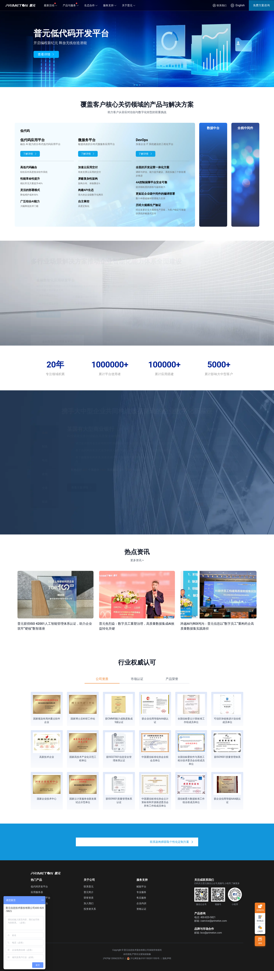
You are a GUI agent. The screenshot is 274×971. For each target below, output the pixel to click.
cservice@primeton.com (213, 920)
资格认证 (141, 909)
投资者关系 (90, 909)
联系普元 (88, 886)
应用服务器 (37, 892)
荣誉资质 (88, 897)
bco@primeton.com (211, 932)
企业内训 (141, 903)
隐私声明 (167, 958)
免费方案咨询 (261, 5)
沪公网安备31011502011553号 (143, 958)
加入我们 (88, 903)
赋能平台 (141, 886)
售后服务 (141, 897)
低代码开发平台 (39, 886)
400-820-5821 (207, 917)
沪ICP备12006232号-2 (113, 958)
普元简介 (88, 892)
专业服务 (141, 892)
